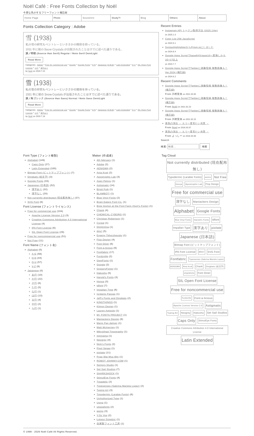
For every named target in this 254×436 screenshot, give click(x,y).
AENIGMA (102, 168)
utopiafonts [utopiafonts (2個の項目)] (189, 273)
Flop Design (104, 239)
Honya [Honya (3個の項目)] (179, 184)
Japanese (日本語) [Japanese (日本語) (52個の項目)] (197, 237)
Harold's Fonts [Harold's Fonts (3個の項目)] (201, 220)
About (202, 18)
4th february (104, 160)
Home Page (31, 18)
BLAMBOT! (103, 193)
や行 (34, 304)
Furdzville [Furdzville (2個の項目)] (186, 298)
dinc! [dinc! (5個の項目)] (201, 251)
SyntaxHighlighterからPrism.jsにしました (189, 47)
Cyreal (100, 223)
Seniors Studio (105, 365)
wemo (100, 411)
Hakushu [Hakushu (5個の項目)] (198, 312)
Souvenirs (88, 18)
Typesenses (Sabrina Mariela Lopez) (118, 386)
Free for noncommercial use (44, 236)
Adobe (40, 65)
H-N (94, 65)
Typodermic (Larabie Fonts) (113, 394)
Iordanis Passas (106, 294)
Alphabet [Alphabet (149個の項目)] (184, 211)
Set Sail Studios (106, 369)
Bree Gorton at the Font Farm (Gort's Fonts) (123, 206)
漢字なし (37, 193)
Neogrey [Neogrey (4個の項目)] (185, 312)
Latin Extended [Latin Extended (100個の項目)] (197, 340)
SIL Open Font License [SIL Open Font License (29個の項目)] (197, 281)
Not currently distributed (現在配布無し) (51, 197)
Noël (30, 71)
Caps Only (38, 164)
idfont (100, 285)
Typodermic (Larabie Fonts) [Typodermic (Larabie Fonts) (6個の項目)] (185, 177)
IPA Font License (42, 228)
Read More (34, 59)
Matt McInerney (106, 327)
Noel (174, 127)
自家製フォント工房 (108, 423)
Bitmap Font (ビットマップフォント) (49, 172)
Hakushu (102, 273)
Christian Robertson (108, 218)
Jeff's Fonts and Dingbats (112, 298)
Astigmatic (103, 185)
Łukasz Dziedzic (106, 419)
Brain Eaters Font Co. (109, 202)
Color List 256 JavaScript (180, 38)
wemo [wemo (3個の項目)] (208, 177)
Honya (100, 281)
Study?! (116, 18)
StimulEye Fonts (106, 377)
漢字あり (44, 68)
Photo (57, 18)
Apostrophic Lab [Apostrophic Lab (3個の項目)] (193, 184)
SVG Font (33, 202)
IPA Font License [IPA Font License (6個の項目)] (185, 251)
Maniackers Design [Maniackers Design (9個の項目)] (206, 201)
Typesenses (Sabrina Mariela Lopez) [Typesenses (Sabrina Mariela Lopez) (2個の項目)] (206, 259)
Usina (100, 402)
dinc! (99, 231)
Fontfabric (102, 252)
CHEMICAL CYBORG (109, 214)
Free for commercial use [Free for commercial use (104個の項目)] (197, 192)
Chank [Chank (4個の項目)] (199, 266)
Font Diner (103, 244)
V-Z (34, 266)
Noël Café (34, 6)
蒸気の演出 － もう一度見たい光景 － (187, 123)
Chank (100, 210)
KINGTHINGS (105, 302)
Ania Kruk (102, 172)
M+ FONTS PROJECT (110, 315)
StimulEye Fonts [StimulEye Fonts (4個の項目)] (207, 320)
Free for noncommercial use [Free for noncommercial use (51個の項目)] (197, 290)
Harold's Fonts (105, 277)
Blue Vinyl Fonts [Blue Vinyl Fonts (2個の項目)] (183, 220)
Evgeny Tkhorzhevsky (109, 235)
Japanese (33, 270)
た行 (34, 287)
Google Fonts (84, 65)
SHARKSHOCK (106, 373)
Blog (143, 18)
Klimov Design (105, 306)
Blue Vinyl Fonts (106, 197)
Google (72, 65)
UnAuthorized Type (108, 398)
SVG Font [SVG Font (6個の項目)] (213, 251)
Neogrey (102, 340)
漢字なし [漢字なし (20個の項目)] (183, 201)
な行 (34, 291)
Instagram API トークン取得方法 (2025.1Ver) (191, 30)
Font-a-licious (105, 248)
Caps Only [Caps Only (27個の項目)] (186, 321)
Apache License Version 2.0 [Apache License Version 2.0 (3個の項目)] (188, 305)
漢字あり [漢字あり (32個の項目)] (200, 228)
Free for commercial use (56, 65)
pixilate (101, 352)
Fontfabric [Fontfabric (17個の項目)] (178, 259)
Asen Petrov (104, 181)
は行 (34, 295)
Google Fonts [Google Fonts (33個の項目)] (208, 211)
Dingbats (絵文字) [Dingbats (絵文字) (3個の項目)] (215, 266)
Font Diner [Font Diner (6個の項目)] (204, 273)
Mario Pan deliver (107, 323)
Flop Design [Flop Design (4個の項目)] (212, 184)
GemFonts (103, 260)
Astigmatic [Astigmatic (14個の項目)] (213, 305)
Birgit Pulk (103, 189)
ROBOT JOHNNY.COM (110, 360)
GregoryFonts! (105, 269)
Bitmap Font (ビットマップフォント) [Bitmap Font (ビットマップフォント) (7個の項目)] (197, 244)
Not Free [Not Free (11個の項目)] (220, 177)
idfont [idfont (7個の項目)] (215, 219)
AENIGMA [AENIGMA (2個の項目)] (175, 266)
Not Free (33, 240)
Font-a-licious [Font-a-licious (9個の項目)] (203, 298)
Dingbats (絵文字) (38, 177)
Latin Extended (123, 65)
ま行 (34, 299)
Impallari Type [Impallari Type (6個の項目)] (181, 227)
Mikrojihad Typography (110, 331)
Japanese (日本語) (106, 65)
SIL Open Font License (45, 232)
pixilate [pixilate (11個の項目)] (216, 227)
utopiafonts (103, 407)
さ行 (34, 283)
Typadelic (102, 381)
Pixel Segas (104, 348)
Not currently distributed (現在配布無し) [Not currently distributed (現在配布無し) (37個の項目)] (197, 165)
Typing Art (102, 390)
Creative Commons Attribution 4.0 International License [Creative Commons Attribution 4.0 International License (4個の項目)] (197, 330)
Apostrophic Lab (106, 177)
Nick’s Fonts (104, 344)
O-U (134, 65)
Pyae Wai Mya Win (108, 356)
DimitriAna (103, 227)
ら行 (34, 308)
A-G (34, 254)
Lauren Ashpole (106, 310)
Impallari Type (105, 289)
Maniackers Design (108, 319)
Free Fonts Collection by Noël (83, 6)
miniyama (102, 336)
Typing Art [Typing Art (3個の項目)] (172, 313)
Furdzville (102, 256)
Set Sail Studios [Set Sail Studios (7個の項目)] (217, 312)
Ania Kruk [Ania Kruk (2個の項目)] (187, 266)
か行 (36, 68)
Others (174, 18)
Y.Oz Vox (102, 415)
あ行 (34, 274)
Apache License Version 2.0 (48, 215)
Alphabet (33, 160)
